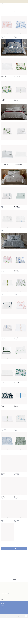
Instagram (3, 599)
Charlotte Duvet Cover (3, 269)
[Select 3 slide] (8, 33)
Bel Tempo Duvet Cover (17, 405)
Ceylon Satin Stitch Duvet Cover (18, 141)
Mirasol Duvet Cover (16, 315)
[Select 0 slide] (6, 33)
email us (3, 593)
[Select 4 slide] (8, 427)
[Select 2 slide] (7, 33)
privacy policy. (17, 616)
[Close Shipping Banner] (27, 1)
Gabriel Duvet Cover (3, 405)
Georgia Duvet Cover (3, 76)
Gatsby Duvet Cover (3, 337)
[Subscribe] (26, 586)
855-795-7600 (6, 593)
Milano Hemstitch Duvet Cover (4, 164)
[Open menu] (1, 3)
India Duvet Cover (16, 428)
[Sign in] (24, 4)
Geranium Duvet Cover (17, 76)
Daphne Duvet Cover (16, 99)
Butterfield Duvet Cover (3, 315)
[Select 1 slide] (20, 33)
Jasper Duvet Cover (3, 473)
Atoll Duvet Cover (16, 337)
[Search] (2, 3)
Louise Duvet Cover (3, 542)
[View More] (14, 548)
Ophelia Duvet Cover (3, 428)
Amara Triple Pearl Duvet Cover (18, 164)
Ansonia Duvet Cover (3, 141)
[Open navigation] (14, 603)
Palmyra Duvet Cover (16, 382)
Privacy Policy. (20, 584)
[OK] (26, 616)
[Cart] (26, 4)
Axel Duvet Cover (3, 382)
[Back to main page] (13, 3)
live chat (8, 593)
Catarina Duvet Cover (16, 473)
